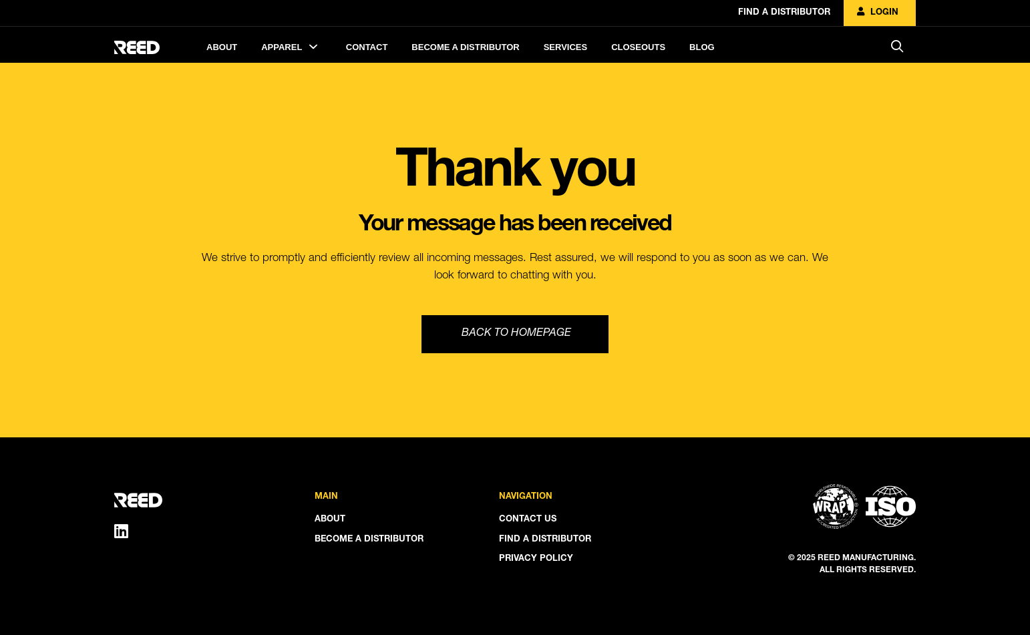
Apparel (291, 46)
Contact (367, 47)
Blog (702, 47)
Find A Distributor (784, 13)
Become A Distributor (465, 47)
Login (877, 13)
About (221, 47)
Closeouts (638, 47)
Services (566, 47)
